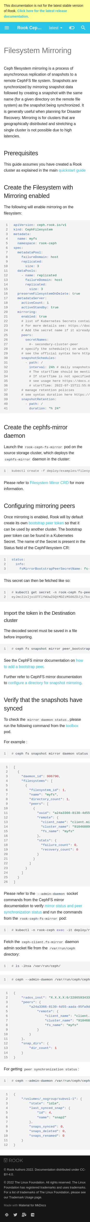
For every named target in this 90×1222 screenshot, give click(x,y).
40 (6, 404)
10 (6, 266)
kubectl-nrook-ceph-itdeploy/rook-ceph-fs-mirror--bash (51, 930)
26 (6, 340)
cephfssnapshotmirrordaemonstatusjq (51, 753)
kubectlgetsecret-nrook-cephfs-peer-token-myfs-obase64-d (51, 594)
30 (6, 358)
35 (6, 381)
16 (6, 293)
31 (6, 362)
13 (6, 280)
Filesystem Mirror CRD (49, 482)
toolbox (72, 725)
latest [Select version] (53, 28)
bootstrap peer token (46, 523)
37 (6, 390)
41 (6, 408)
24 (6, 330)
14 (6, 284)
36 (6, 385)
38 (6, 394)
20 (6, 312)
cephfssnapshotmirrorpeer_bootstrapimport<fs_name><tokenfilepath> (51, 649)
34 (6, 376)
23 (6, 326)
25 (6, 335)
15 (6, 289)
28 (6, 349)
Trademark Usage (21, 1197)
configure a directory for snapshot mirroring (44, 683)
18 (6, 303)
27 (6, 344)
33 (6, 372)
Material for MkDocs (32, 1205)
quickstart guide (72, 170)
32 (6, 367)
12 (6, 275)
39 (6, 399)
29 (6, 353)
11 (6, 271)
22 (6, 321)
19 (6, 307)
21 (6, 316)
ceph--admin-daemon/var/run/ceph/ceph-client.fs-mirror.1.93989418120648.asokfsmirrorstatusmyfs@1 (51, 979)
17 (6, 298)
